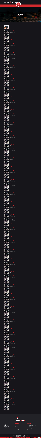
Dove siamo (17, 426)
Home (17, 15)
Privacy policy (17, 429)
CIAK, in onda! (12, 30)
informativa (36, 437)
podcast (20, 15)
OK (39, 437)
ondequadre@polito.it (30, 428)
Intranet (16, 430)
